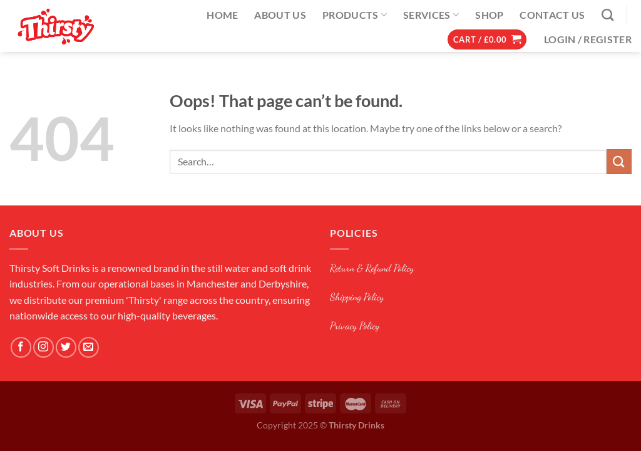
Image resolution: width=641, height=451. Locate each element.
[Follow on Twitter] (66, 347)
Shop (489, 15)
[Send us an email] (88, 347)
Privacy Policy (354, 325)
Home (222, 15)
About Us (280, 15)
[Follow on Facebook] (21, 347)
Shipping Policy (357, 297)
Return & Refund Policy (372, 268)
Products (354, 15)
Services (431, 15)
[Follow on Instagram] (43, 347)
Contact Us (552, 15)
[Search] (607, 14)
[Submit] (619, 161)
